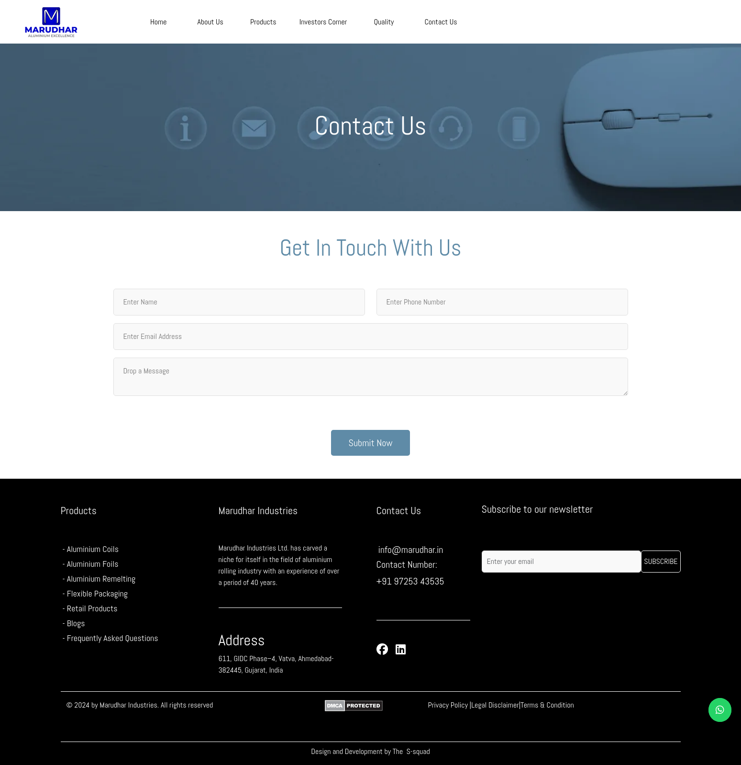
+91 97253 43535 (410, 581)
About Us (210, 22)
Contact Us (440, 22)
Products (263, 22)
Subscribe (660, 561)
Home (158, 22)
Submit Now (371, 443)
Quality (384, 22)
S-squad (418, 751)
